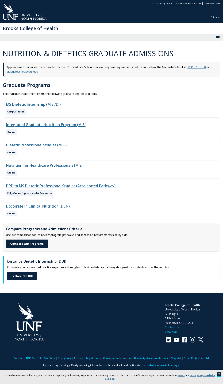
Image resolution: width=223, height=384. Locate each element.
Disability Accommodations (151, 358)
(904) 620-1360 (196, 67)
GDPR (193, 375)
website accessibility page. (163, 365)
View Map (171, 332)
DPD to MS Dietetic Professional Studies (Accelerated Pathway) (61, 185)
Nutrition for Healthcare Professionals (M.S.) (44, 165)
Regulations (93, 358)
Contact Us (172, 327)
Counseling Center (162, 3)
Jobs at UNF (202, 358)
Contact (19, 358)
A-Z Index (215, 17)
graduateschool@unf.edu (22, 72)
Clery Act (175, 358)
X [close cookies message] (219, 374)
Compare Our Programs (27, 244)
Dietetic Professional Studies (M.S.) (36, 145)
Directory (49, 358)
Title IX (188, 358)
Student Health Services (188, 3)
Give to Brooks (212, 3)
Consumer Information (117, 358)
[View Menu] (217, 37)
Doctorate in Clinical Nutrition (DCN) (38, 206)
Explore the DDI (22, 276)
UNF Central (33, 358)
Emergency (64, 358)
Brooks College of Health (30, 28)
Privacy (181, 375)
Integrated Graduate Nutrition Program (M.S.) (46, 124)
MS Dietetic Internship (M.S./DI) (33, 104)
